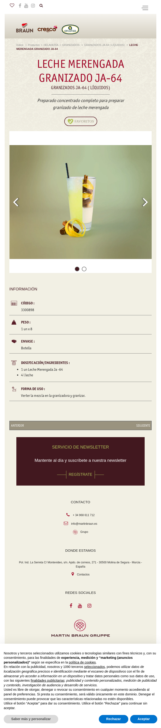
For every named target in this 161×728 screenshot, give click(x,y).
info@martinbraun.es (84, 523)
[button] (77, 270)
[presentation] (15, 202)
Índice (20, 45)
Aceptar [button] (144, 719)
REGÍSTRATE (80, 474)
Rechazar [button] (113, 719)
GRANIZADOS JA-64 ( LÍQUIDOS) (104, 45)
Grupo (84, 532)
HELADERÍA (50, 45)
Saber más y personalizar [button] (31, 719)
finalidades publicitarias (47, 680)
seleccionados (94, 667)
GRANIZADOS (71, 45)
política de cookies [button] (82, 662)
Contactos (83, 574)
